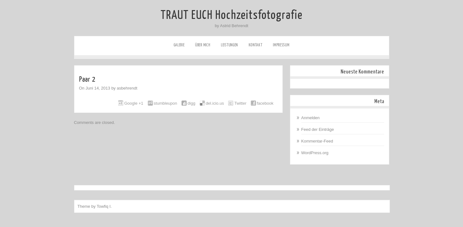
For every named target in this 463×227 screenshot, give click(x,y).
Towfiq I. (104, 206)
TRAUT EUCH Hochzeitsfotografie (232, 15)
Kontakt (256, 45)
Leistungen (229, 45)
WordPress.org (314, 152)
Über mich (202, 45)
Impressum (281, 45)
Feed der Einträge (317, 129)
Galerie (179, 45)
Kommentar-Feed (317, 141)
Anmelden (310, 117)
